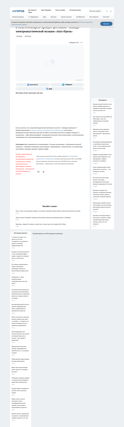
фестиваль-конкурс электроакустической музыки (46, 130)
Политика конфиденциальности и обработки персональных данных (25, 403)
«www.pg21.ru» (21, 380)
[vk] (38, 172)
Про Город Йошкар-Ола (43, 361)
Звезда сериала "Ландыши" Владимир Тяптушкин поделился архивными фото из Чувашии (50, 219)
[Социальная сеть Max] (50, 88)
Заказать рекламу (66, 17)
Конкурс (19, 36)
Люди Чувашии (46, 10)
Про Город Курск (28, 363)
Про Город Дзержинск (15, 367)
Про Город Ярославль (15, 363)
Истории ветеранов (18, 17)
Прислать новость (95, 11)
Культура (28, 36)
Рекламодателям (75, 10)
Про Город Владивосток (29, 367)
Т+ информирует (33, 17)
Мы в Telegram (94, 17)
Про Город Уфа (55, 363)
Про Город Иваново (70, 361)
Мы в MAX (106, 17)
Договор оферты (34, 375)
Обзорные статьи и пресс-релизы (58, 375)
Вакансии (53, 17)
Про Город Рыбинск (42, 363)
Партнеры (53, 377)
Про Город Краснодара (43, 367)
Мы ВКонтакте (80, 17)
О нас (31, 373)
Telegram (12, 373)
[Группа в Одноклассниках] (85, 364)
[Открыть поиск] (106, 11)
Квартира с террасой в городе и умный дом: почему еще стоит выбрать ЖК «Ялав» (50, 225)
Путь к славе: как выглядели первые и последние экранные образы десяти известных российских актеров (50, 212)
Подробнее (52, 401)
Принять (106, 24)
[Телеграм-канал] (67, 84)
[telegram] (44, 172)
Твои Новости (27, 361)
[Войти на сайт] (110, 11)
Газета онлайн (60, 10)
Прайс (11, 377)
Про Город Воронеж (56, 361)
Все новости (32, 10)
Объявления (12, 375)
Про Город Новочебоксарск (16, 361)
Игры (30, 12)
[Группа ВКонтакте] (32, 84)
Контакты (53, 373)
